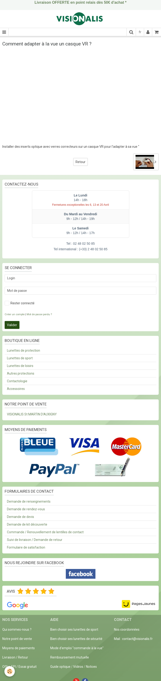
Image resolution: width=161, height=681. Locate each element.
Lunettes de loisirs (20, 366)
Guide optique (60, 666)
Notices (91, 666)
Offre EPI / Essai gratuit (19, 666)
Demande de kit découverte (27, 524)
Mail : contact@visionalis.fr (133, 639)
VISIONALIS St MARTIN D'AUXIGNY (32, 414)
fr (140, 32)
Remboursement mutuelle (69, 657)
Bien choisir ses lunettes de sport (74, 629)
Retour (80, 162)
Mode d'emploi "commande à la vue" (77, 648)
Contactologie (17, 381)
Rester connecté (20, 303)
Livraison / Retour (15, 657)
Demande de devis (20, 517)
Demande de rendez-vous (26, 509)
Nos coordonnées (126, 629)
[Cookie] (10, 671)
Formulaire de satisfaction (26, 547)
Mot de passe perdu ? (39, 314)
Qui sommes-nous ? (17, 629)
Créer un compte (15, 314)
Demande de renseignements (29, 501)
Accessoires (16, 389)
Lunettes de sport (20, 358)
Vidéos (78, 666)
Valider (12, 325)
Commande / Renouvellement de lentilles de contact (45, 532)
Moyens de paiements (18, 648)
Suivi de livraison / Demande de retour (34, 540)
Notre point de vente (17, 639)
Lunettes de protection (23, 350)
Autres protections (20, 373)
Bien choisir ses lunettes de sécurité (76, 639)
